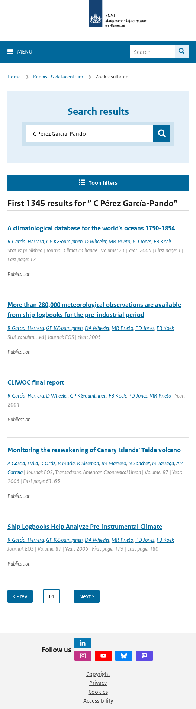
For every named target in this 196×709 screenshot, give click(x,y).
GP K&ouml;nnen (64, 241)
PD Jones (141, 241)
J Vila (32, 463)
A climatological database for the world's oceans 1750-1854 (91, 228)
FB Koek (162, 241)
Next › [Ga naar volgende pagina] (86, 596)
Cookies (98, 691)
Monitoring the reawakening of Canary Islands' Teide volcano (94, 450)
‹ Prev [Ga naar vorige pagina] (20, 596)
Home (14, 77)
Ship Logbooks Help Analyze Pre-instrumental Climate (84, 526)
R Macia (66, 463)
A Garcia (16, 463)
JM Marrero (113, 463)
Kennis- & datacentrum (58, 77)
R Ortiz (47, 463)
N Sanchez (139, 463)
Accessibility (98, 700)
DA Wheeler (97, 327)
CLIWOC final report (35, 382)
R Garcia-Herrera (25, 241)
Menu (24, 51)
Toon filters (103, 182)
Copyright (98, 673)
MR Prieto (119, 241)
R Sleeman (88, 463)
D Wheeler (95, 241)
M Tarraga (163, 463)
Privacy (98, 682)
